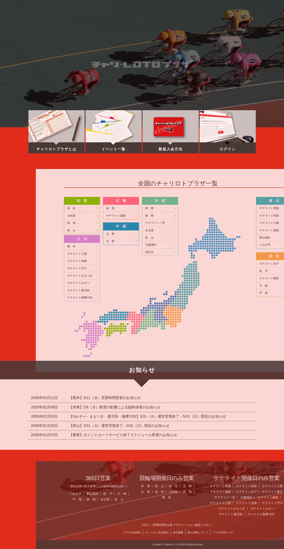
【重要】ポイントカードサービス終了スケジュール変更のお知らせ (123, 387)
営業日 (138, 17)
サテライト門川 (230, 268)
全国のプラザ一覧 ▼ (180, 17)
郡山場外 (246, 493)
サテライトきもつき (233, 275)
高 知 (225, 222)
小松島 (225, 215)
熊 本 (225, 246)
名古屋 (258, 499)
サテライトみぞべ (232, 282)
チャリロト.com (221, 17)
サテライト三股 (230, 253)
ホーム (56, 17)
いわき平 (229, 493)
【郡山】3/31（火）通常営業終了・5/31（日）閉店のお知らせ (119, 377)
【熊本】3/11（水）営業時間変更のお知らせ (105, 350)
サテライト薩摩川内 (233, 297)
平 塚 (230, 499)
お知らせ (97, 17)
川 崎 (275, 493)
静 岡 (244, 499)
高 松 (225, 208)
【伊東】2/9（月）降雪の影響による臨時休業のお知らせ (115, 359)
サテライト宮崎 (230, 261)
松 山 (225, 230)
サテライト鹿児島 (232, 290)
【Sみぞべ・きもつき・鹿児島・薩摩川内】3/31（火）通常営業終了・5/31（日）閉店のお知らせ (147, 368)
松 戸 (261, 493)
